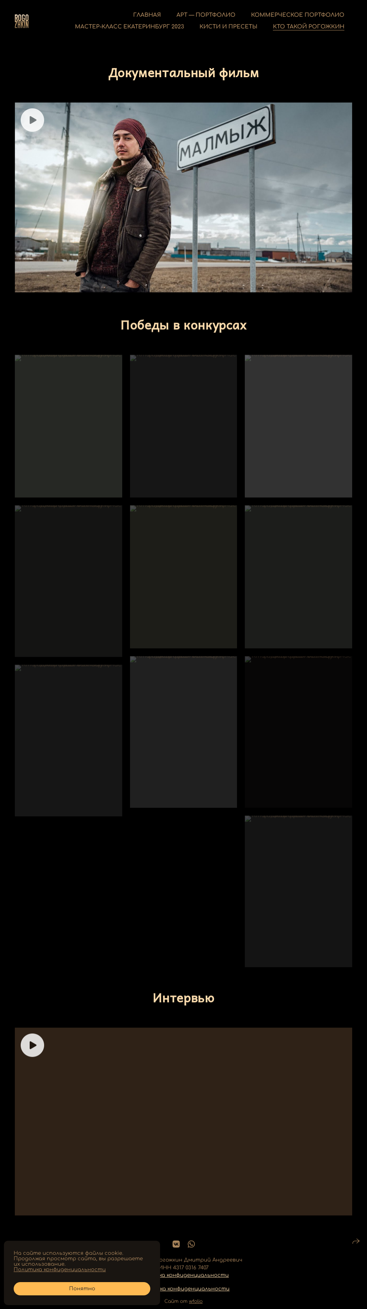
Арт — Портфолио (205, 15)
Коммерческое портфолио (297, 15)
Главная (147, 15)
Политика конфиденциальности (183, 1282)
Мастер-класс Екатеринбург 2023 (129, 27)
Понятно (82, 1288)
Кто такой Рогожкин (308, 27)
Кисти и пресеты (228, 27)
